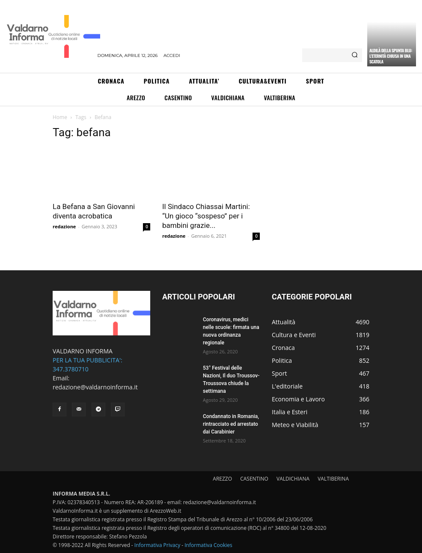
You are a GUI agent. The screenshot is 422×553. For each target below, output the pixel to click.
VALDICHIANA (292, 478)
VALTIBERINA (333, 478)
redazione (64, 226)
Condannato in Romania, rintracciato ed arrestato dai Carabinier (231, 424)
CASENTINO (254, 478)
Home (60, 117)
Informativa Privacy (157, 545)
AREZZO (222, 478)
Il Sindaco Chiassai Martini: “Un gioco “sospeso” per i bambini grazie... (206, 216)
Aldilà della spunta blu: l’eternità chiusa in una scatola (390, 56)
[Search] (354, 55)
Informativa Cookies (208, 545)
